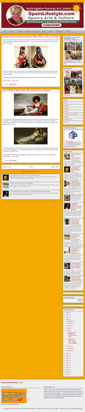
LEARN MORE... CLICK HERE (11, 80)
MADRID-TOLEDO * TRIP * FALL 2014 (76, 196)
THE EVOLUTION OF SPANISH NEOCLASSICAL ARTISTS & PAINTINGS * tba (76, 250)
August (69, 325)
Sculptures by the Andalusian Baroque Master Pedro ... (72, 334)
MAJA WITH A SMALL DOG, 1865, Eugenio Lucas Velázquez (27, 90)
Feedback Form (60, 31)
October (69, 323)
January (69, 350)
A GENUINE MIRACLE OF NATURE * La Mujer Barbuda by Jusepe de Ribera (30, 191)
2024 (67, 317)
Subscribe (12, 31)
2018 (67, 362)
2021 (67, 355)
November (70, 321)
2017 (67, 365)
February (69, 348)
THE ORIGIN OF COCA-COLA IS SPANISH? (21, 183)
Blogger (80, 408)
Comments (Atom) (34, 171)
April (68, 330)
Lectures (44, 31)
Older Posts (55, 167)
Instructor (20, 31)
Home (31, 167)
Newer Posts (7, 167)
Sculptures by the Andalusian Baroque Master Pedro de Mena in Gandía (30, 37)
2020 (67, 358)
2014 (67, 371)
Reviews (51, 31)
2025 (67, 314)
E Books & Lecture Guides (32, 31)
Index (5, 31)
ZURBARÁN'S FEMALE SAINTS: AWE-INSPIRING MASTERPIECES (76, 183)
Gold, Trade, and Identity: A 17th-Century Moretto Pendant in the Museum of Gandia (76, 222)
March (69, 346)
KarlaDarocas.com (49, 77)
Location (69, 31)
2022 (67, 353)
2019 (67, 360)
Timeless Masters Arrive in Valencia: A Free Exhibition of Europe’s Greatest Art (76, 266)
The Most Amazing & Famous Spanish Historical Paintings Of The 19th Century (76, 278)
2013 (67, 374)
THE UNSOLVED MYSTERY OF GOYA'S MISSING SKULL (25, 175)
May (68, 328)
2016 (67, 367)
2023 (67, 319)
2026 (67, 312)
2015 (67, 369)
